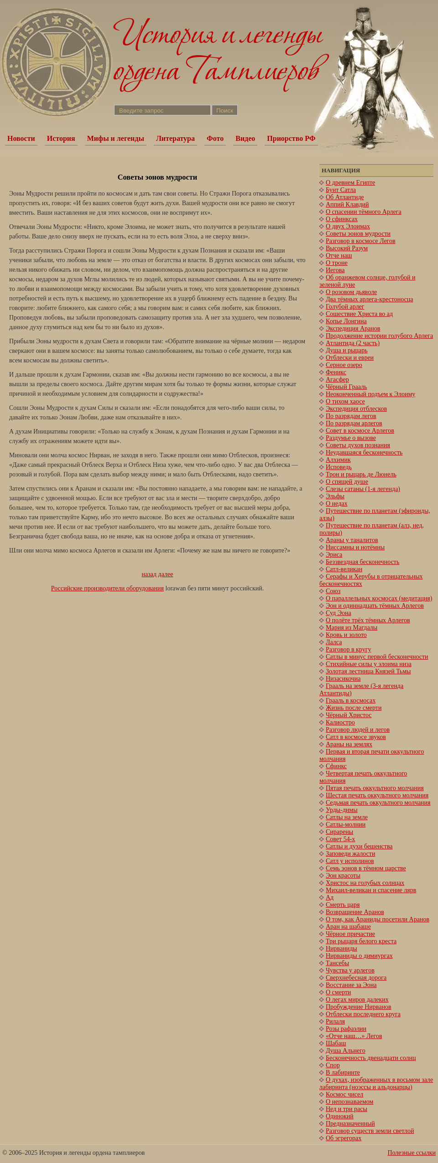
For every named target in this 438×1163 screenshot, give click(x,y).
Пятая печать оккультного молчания (375, 788)
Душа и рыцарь (347, 350)
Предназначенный (350, 1123)
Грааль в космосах (350, 700)
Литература (175, 138)
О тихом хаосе (345, 401)
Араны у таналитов (352, 540)
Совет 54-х (340, 839)
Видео (245, 138)
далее (165, 574)
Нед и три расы (346, 1109)
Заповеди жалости (350, 853)
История (61, 138)
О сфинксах (342, 219)
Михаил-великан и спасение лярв (371, 890)
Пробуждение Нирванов (358, 1006)
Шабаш (336, 1043)
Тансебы (337, 963)
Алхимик (338, 459)
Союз (333, 591)
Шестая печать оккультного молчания (377, 795)
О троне (337, 262)
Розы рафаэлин (346, 1028)
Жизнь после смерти (353, 707)
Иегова (335, 270)
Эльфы (335, 496)
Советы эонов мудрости (358, 233)
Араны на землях (349, 744)
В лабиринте (343, 1072)
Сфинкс (336, 766)
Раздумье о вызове (351, 437)
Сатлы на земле (347, 817)
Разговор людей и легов (358, 729)
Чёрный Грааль (346, 386)
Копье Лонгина (346, 321)
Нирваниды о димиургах (359, 955)
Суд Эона (338, 613)
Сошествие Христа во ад (359, 313)
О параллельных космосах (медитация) (379, 598)
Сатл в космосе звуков (356, 737)
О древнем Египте (350, 182)
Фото (215, 138)
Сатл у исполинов (350, 861)
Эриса (334, 554)
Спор (333, 1065)
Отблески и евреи (350, 357)
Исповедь (339, 467)
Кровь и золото (346, 634)
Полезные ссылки (411, 1152)
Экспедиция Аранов (353, 328)
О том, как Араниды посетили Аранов (377, 919)
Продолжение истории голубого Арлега (379, 335)
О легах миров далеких (357, 999)
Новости (21, 138)
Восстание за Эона (351, 985)
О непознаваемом (349, 1101)
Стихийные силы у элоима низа (369, 664)
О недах (336, 503)
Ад (330, 897)
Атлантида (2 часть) (353, 343)
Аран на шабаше (348, 926)
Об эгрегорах (343, 1138)
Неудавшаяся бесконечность (364, 452)
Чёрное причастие (350, 933)
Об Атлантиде (345, 197)
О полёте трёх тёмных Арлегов (368, 620)
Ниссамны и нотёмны (355, 547)
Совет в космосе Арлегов (360, 430)
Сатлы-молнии (345, 824)
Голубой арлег (345, 306)
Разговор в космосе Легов (361, 241)
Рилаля (335, 1021)
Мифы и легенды (115, 138)
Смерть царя (343, 904)
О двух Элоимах (348, 226)
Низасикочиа (343, 678)
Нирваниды (341, 948)
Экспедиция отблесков (356, 408)
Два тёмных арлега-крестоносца (369, 299)
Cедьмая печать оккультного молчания (378, 802)
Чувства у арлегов (350, 970)
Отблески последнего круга (363, 1014)
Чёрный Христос (349, 715)
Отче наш (339, 255)
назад (149, 574)
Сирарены (339, 831)
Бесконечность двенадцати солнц (371, 1057)
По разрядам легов (351, 416)
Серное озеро (344, 365)
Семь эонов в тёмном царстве (366, 868)
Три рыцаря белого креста (361, 941)
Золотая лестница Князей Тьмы (368, 671)
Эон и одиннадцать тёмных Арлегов (375, 605)
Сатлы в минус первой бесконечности (377, 656)
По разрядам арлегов (354, 423)
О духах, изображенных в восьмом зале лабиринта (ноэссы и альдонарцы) (376, 1083)
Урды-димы (342, 809)
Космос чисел (344, 1094)
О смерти (338, 992)
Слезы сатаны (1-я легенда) (363, 489)
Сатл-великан (344, 569)
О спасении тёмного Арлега (364, 211)
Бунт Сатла (341, 189)
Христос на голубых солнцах (365, 882)
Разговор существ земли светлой (370, 1130)
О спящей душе (347, 481)
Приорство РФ (291, 138)
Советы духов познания (358, 445)
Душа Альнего (345, 1050)
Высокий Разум (347, 248)
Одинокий (340, 1116)
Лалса (334, 642)
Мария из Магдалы (351, 627)
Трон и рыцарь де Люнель (361, 474)
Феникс (336, 372)
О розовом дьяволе (351, 292)
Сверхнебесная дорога (356, 977)
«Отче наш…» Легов (354, 1036)
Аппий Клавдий (347, 204)
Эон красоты (343, 875)
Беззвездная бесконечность (362, 561)
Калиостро (340, 722)
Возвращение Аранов (355, 912)
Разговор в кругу (348, 649)
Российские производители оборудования (107, 588)
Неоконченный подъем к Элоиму (370, 394)
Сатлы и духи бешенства (359, 846)
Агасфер (337, 379)
